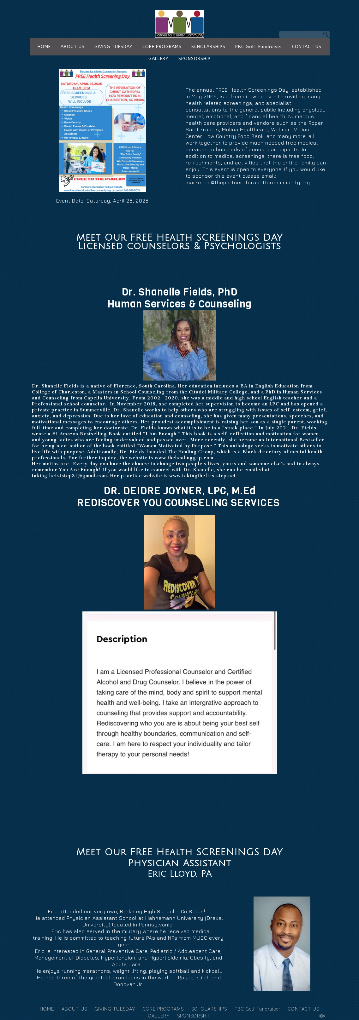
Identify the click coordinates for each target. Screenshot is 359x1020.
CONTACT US (306, 46)
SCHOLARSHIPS (208, 46)
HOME (44, 46)
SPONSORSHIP (194, 58)
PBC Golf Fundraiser (258, 46)
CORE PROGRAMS (162, 46)
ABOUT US (73, 46)
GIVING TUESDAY (113, 46)
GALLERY (158, 58)
